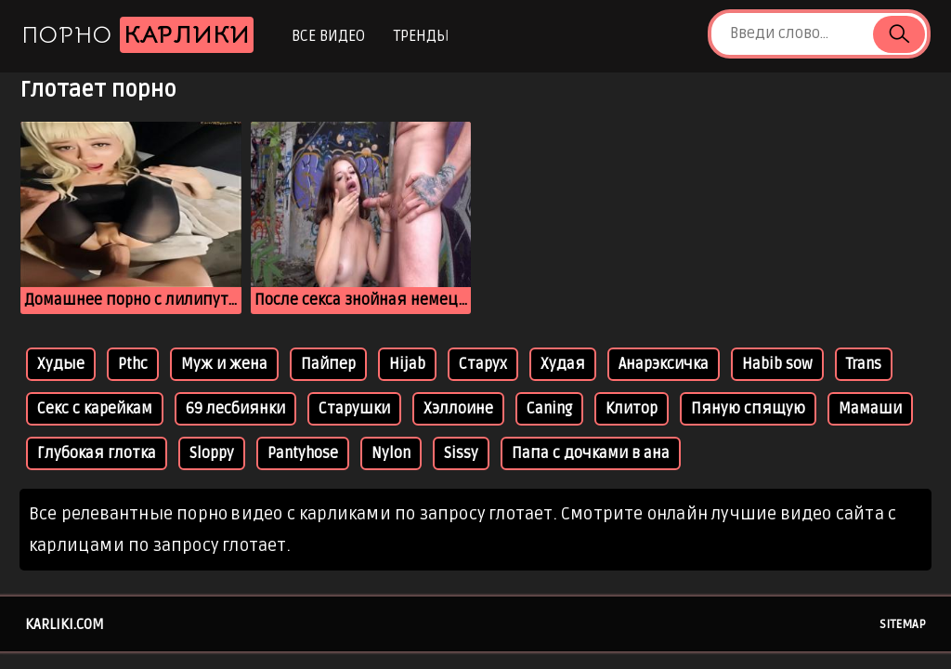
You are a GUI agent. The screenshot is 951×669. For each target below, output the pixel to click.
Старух (483, 364)
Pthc (133, 364)
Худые (61, 364)
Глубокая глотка (96, 453)
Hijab (407, 364)
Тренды (421, 36)
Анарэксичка (664, 364)
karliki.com (64, 624)
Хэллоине (458, 409)
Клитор (632, 409)
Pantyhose (302, 453)
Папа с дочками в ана (591, 453)
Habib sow (777, 364)
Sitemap (902, 624)
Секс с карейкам (94, 409)
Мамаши (870, 409)
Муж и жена (224, 364)
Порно (137, 35)
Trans (863, 364)
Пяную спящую (748, 409)
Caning (549, 409)
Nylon (390, 453)
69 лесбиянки (235, 409)
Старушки (354, 409)
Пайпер (328, 364)
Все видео (328, 36)
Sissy (461, 453)
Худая (563, 364)
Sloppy (211, 453)
